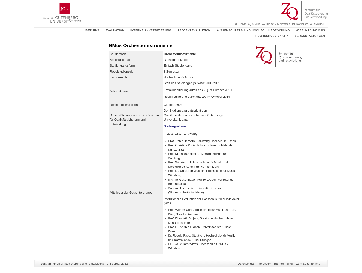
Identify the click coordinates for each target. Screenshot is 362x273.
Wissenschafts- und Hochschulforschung (253, 30)
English (319, 24)
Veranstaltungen (310, 36)
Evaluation (114, 30)
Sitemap (285, 24)
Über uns (91, 30)
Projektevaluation (194, 30)
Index (270, 24)
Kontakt (302, 24)
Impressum (264, 263)
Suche (256, 24)
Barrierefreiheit (283, 263)
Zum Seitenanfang (308, 263)
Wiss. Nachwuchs (310, 30)
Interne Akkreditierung (150, 30)
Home (242, 24)
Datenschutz (246, 263)
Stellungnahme (175, 126)
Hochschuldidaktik (272, 36)
